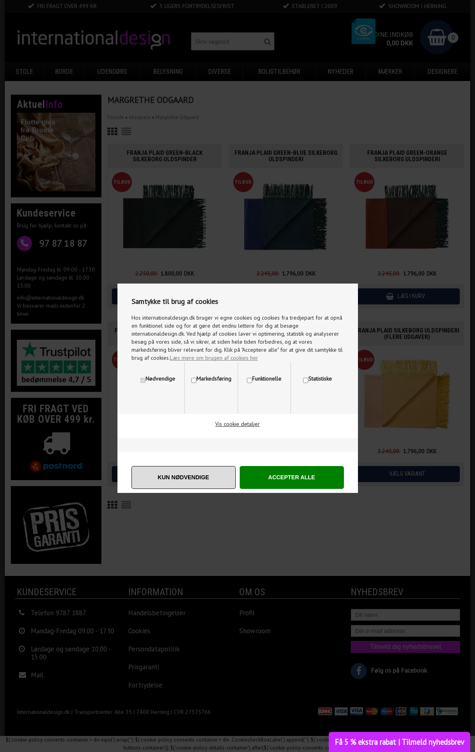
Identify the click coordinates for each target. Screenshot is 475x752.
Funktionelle (266, 378)
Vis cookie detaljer (237, 424)
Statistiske (320, 378)
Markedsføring (213, 378)
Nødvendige (160, 378)
